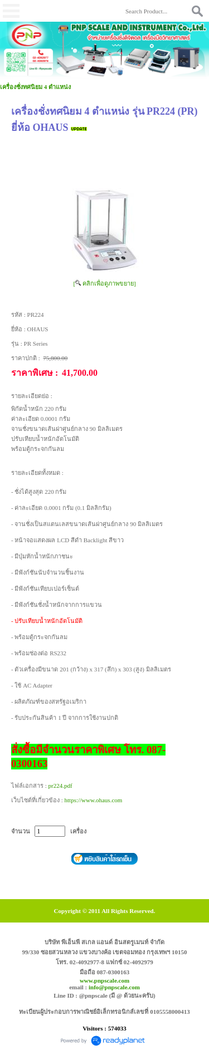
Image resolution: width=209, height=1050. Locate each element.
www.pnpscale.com (104, 980)
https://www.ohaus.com (94, 800)
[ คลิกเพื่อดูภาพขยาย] (104, 283)
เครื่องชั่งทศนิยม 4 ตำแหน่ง (35, 87)
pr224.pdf (60, 785)
